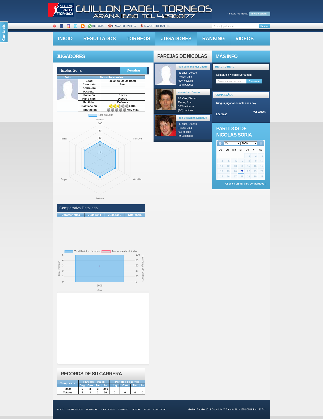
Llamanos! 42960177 (122, 26)
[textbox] (235, 26)
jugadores (176, 38)
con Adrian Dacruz (189, 92)
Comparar (254, 81)
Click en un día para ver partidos (244, 183)
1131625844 (96, 26)
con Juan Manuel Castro (193, 66)
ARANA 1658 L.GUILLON (155, 26)
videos (245, 38)
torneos (138, 38)
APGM (146, 409)
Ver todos (259, 111)
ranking (213, 38)
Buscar (264, 26)
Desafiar (133, 70)
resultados (99, 38)
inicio (65, 38)
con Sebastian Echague (192, 117)
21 (242, 171)
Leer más (221, 114)
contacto (159, 409)
